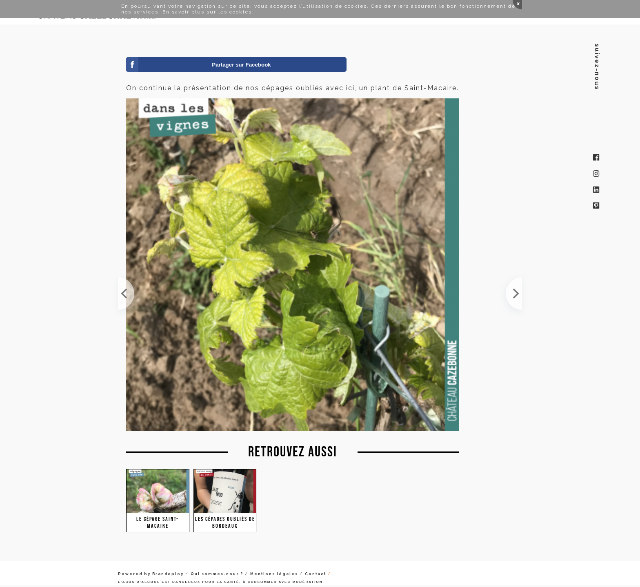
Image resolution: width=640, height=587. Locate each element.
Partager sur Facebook (241, 65)
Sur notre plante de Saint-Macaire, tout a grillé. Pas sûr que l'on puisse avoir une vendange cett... (514, 293)
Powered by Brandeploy (151, 574)
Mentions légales (274, 574)
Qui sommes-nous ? (217, 574)
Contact (315, 574)
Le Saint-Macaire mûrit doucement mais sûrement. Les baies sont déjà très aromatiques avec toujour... (126, 293)
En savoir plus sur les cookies (207, 12)
